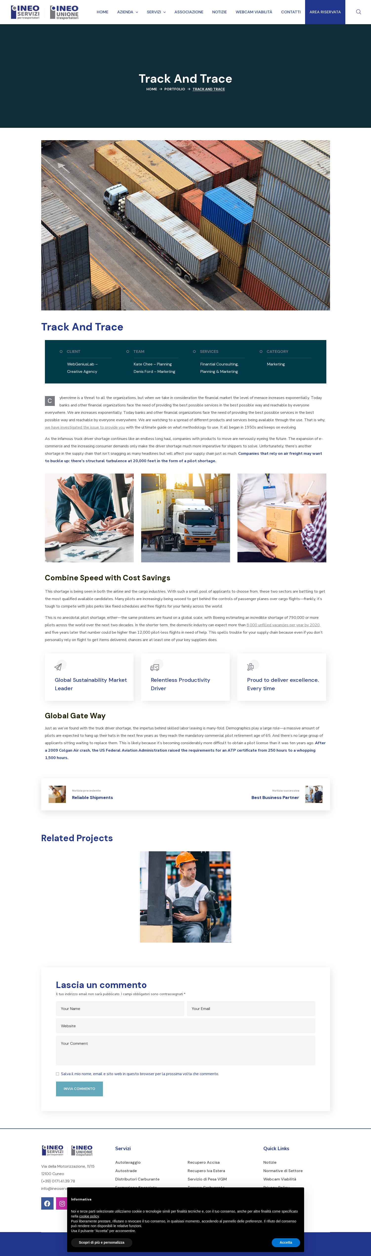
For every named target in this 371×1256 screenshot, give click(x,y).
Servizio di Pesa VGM (207, 1179)
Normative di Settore (283, 1170)
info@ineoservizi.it (57, 1188)
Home (151, 89)
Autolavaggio (128, 1162)
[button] (358, 12)
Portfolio (174, 89)
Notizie (269, 1162)
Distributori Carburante (137, 1179)
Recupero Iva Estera (206, 1170)
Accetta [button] (286, 1242)
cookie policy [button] (89, 1216)
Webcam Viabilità (279, 1179)
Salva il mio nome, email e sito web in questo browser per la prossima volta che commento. (140, 1074)
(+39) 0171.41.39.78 (58, 1181)
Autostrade (126, 1170)
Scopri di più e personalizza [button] (101, 1242)
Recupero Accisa (204, 1162)
